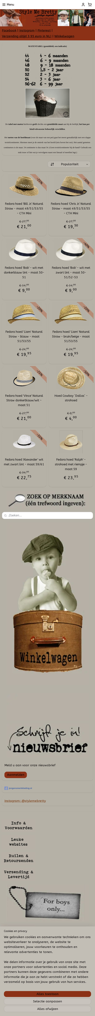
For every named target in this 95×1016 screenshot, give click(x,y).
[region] (47, 961)
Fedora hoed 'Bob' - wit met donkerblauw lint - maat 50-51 (24, 272)
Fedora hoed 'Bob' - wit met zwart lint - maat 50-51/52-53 (71, 272)
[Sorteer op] (69, 164)
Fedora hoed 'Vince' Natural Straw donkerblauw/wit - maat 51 (24, 400)
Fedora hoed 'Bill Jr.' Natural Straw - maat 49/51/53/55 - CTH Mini (24, 208)
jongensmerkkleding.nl (18, 788)
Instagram (27, 30)
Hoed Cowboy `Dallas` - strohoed (71, 398)
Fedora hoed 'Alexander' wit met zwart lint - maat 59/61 (24, 462)
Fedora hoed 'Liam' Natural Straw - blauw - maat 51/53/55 (24, 336)
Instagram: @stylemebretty (25, 801)
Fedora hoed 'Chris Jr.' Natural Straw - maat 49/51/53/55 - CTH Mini (71, 208)
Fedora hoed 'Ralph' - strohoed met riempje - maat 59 (71, 464)
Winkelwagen (64, 36)
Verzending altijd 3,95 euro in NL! (26, 36)
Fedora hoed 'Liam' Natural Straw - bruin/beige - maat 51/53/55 (71, 336)
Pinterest (44, 30)
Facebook (9, 30)
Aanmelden (15, 775)
